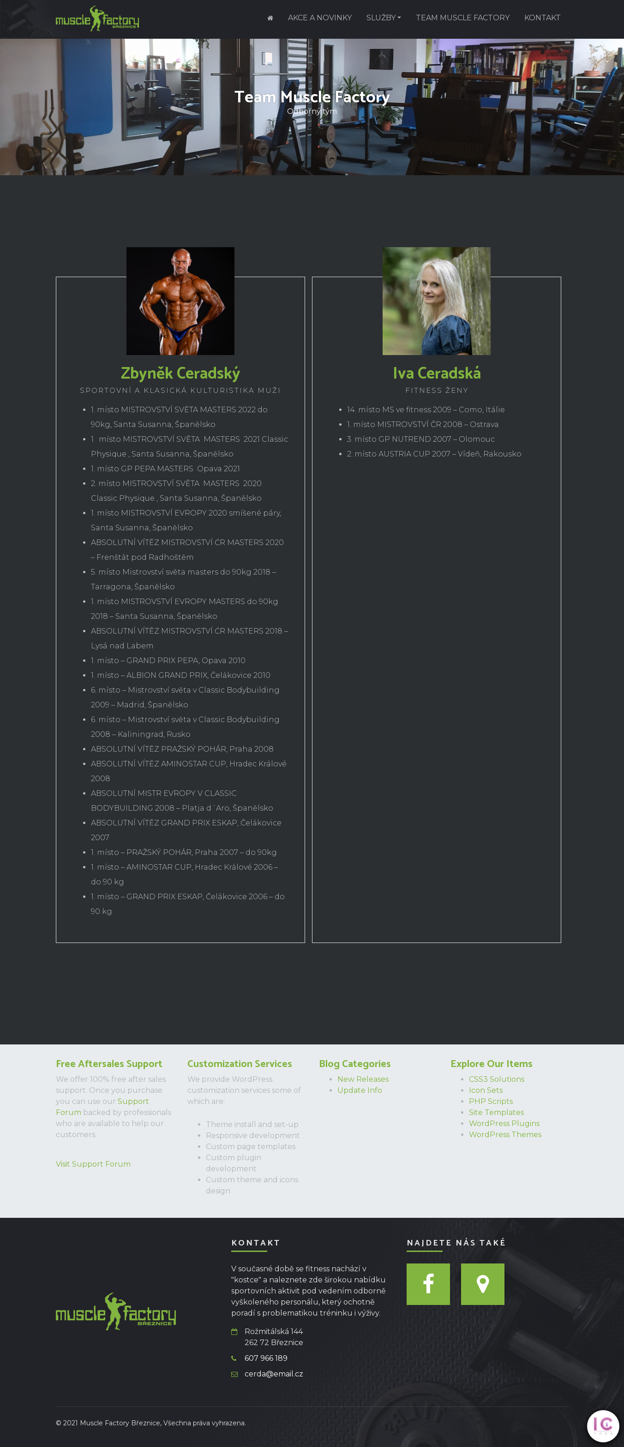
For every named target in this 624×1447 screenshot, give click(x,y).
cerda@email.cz (274, 1374)
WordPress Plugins (504, 1123)
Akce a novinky (320, 17)
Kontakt (542, 17)
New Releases (363, 1079)
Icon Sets (486, 1090)
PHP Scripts (491, 1101)
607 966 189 (266, 1358)
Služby (381, 17)
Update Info (359, 1090)
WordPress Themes (505, 1134)
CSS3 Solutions (496, 1079)
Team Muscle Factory (463, 17)
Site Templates (496, 1112)
